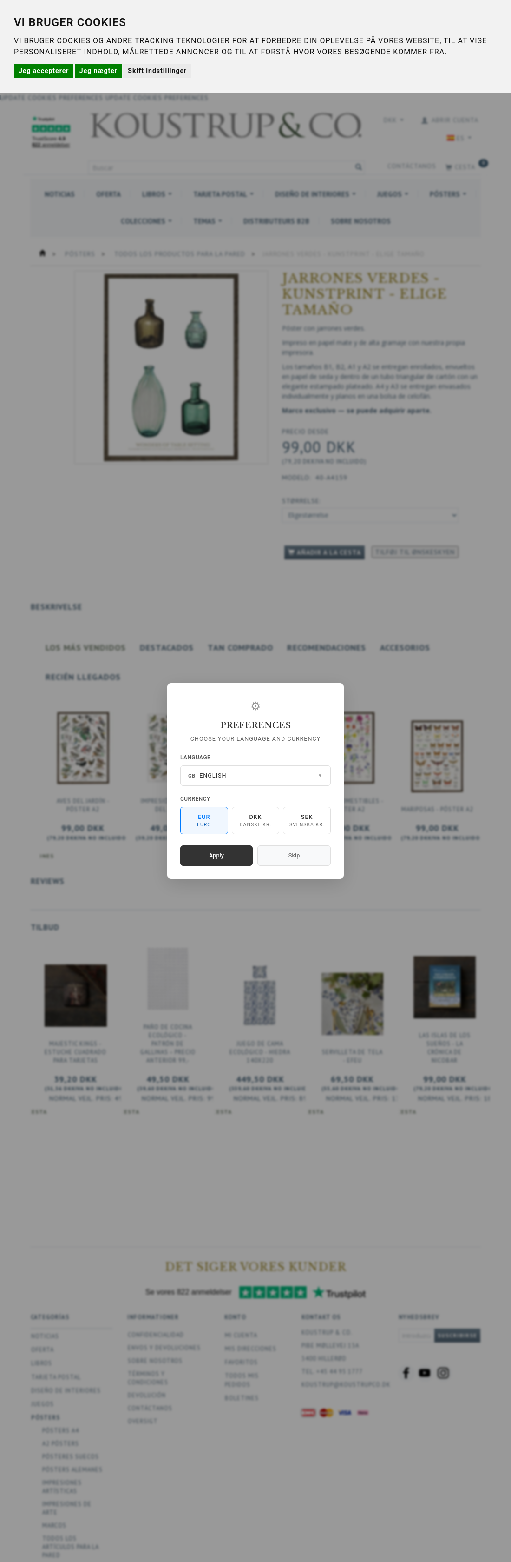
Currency (195, 799)
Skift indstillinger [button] (157, 70)
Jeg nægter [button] (98, 70)
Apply (216, 855)
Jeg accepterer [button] (44, 70)
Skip (294, 855)
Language (195, 757)
